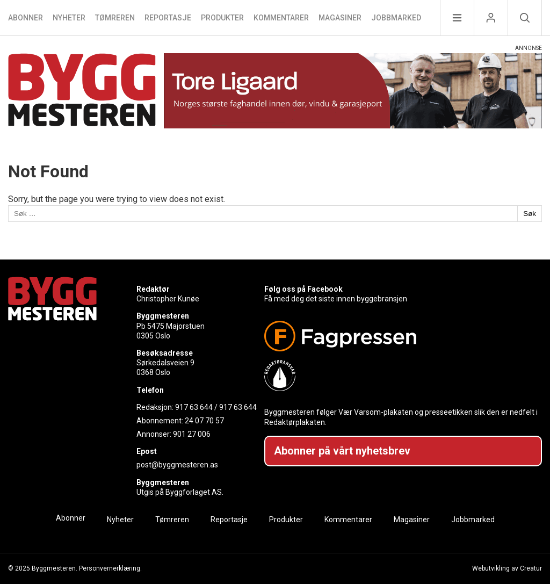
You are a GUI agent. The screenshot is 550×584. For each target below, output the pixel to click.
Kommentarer (281, 17)
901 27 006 (192, 434)
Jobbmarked (396, 17)
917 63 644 (194, 407)
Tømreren (115, 17)
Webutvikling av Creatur (507, 568)
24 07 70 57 (204, 420)
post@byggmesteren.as (177, 464)
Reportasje (167, 17)
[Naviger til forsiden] (82, 91)
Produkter (222, 17)
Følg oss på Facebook (303, 289)
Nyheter (69, 17)
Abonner (25, 17)
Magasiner (340, 17)
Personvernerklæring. (110, 568)
